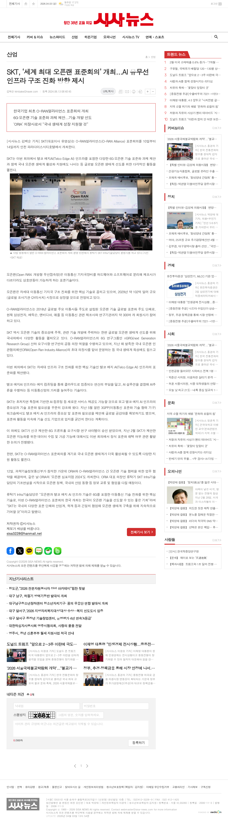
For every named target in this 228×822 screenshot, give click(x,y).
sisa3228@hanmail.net (24, 533)
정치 (171, 196)
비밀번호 (90, 705)
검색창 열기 (215, 37)
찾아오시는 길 (72, 787)
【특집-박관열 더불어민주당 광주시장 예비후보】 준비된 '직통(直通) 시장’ (194, 184)
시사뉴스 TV (130, 37)
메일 (127, 91)
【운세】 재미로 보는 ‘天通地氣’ (188, 558)
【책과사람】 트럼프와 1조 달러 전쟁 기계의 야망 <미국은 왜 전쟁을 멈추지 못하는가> (194, 564)
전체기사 (14, 4)
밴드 (57, 551)
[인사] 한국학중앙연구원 (184, 551)
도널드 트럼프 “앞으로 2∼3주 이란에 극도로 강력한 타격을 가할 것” (195, 75)
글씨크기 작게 (153, 91)
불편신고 (57, 787)
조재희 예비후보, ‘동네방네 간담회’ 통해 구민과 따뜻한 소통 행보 (194, 177)
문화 (171, 402)
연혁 (19, 787)
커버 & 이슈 (35, 37)
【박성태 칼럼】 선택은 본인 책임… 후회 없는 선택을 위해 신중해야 (194, 527)
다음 (87, 766)
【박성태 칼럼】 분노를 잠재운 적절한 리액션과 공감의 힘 (194, 514)
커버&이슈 (175, 128)
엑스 (20, 551)
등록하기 (138, 742)
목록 (120, 91)
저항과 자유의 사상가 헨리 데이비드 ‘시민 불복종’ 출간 (195, 113)
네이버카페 (48, 551)
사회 (171, 334)
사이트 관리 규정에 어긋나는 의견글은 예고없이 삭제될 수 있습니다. (59, 723)
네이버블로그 (39, 551)
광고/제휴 (43, 787)
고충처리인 (178, 787)
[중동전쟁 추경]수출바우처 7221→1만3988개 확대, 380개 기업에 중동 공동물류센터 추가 (195, 94)
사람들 (169, 539)
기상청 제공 (69, 5)
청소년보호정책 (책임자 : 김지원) (124, 787)
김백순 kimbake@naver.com (22, 91)
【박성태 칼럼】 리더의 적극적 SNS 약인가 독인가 (194, 521)
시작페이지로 (26, 4)
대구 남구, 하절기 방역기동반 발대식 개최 (38, 596)
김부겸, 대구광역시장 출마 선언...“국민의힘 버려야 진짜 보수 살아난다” (194, 246)
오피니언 (109, 37)
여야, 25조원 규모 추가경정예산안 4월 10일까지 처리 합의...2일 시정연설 (194, 240)
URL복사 (108, 91)
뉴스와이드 (57, 37)
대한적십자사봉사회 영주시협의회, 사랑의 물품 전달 (45, 625)
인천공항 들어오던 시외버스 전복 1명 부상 (194, 371)
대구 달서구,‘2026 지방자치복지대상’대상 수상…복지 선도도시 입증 (56, 610)
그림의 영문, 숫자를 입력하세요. (79, 714)
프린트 (134, 91)
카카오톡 (29, 551)
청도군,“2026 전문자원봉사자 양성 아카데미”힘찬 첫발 (47, 588)
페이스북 (10, 551)
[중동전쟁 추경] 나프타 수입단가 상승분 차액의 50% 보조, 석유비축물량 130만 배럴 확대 (194, 308)
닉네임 (19, 705)
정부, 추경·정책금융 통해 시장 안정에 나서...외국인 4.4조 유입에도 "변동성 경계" (194, 315)
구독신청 (205, 787)
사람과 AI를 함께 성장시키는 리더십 (191, 81)
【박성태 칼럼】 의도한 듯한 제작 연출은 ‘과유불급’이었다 (194, 508)
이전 (75, 766)
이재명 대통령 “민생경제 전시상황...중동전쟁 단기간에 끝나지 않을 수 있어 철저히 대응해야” (194, 302)
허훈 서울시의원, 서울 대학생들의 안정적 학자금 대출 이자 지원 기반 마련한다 (194, 384)
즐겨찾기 (33, 4)
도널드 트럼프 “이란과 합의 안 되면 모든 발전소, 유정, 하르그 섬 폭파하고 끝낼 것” (195, 119)
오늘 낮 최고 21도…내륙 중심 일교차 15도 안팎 (194, 390)
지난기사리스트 (21, 578)
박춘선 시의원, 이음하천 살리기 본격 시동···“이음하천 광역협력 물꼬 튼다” (194, 377)
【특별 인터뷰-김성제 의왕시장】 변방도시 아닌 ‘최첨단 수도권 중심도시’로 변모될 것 (194, 165)
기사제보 (193, 787)
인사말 (10, 787)
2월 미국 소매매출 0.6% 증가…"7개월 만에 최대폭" (195, 62)
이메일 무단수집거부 (157, 787)
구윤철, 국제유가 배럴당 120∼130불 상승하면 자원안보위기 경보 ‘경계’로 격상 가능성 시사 (195, 69)
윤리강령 (30, 787)
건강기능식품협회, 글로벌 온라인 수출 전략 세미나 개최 (194, 171)
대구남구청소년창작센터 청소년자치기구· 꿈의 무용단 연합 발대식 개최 (58, 603)
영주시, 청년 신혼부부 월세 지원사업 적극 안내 (41, 633)
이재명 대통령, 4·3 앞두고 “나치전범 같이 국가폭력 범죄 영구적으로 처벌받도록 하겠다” (195, 100)
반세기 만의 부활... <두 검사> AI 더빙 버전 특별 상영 (194, 458)
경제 (171, 265)
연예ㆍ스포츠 (155, 37)
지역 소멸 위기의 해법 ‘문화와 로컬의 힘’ (194, 107)
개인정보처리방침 (93, 787)
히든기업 (90, 37)
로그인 (214, 3)
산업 (74, 37)
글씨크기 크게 (147, 91)
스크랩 (140, 91)
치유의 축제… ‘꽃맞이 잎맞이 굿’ (189, 88)
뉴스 (176, 54)
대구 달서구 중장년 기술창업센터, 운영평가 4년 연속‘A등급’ (50, 618)
